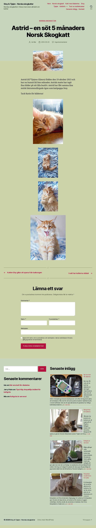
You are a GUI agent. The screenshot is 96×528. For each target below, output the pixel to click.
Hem (49, 4)
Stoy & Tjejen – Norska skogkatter (23, 523)
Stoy (82, 4)
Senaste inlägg (71, 9)
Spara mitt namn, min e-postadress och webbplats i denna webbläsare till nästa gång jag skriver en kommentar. (47, 341)
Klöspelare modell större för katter (87, 478)
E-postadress (54, 322)
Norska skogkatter (48, 21)
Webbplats (24, 331)
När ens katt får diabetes (19, 388)
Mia (34, 42)
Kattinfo (63, 6)
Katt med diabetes (72, 4)
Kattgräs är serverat (18, 399)
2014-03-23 (45, 42)
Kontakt (81, 9)
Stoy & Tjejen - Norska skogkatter (21, 4)
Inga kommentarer (61, 42)
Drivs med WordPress (48, 523)
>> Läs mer (66, 407)
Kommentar (25, 303)
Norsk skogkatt (58, 4)
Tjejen (56, 6)
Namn (23, 322)
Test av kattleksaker (76, 6)
